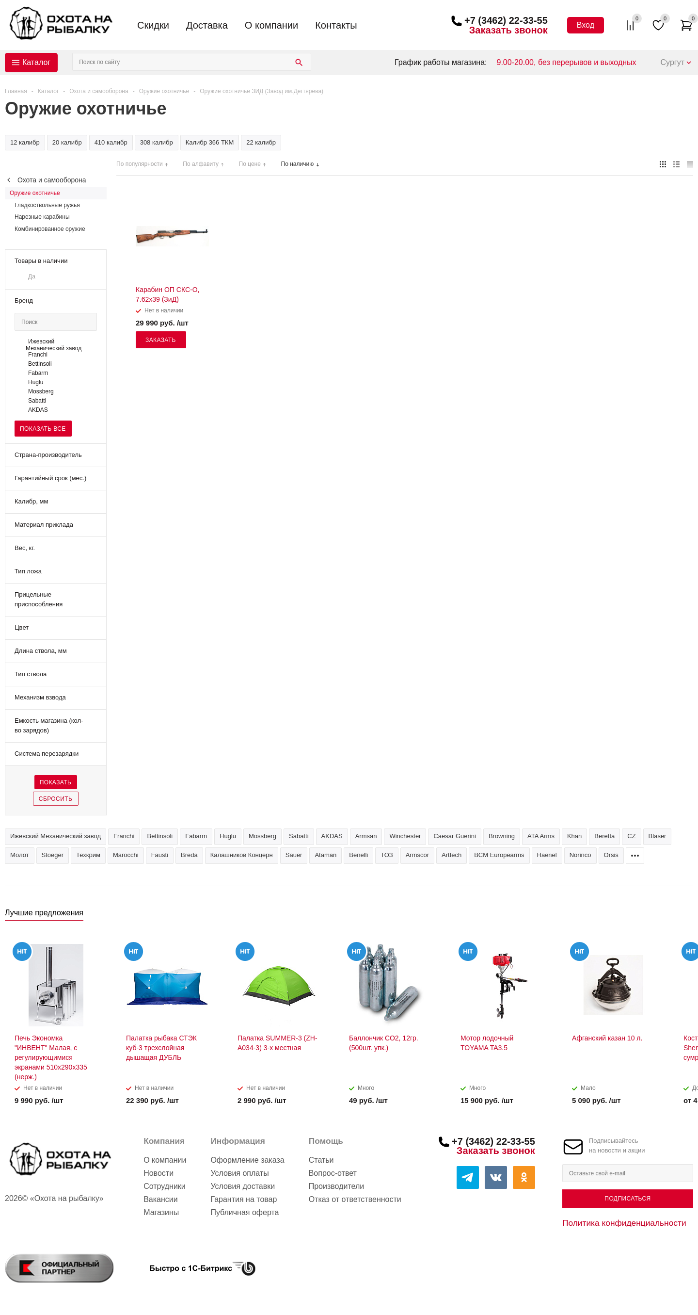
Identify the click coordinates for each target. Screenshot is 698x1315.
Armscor (417, 855)
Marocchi (126, 855)
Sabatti (298, 836)
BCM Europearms (499, 855)
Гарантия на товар (243, 1199)
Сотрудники (164, 1186)
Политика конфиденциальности (624, 1223)
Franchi (123, 836)
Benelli (358, 855)
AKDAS (332, 836)
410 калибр (111, 142)
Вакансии (160, 1199)
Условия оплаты (239, 1173)
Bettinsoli (160, 836)
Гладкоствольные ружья (47, 205)
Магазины (161, 1212)
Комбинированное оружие (50, 229)
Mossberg (262, 836)
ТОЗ (387, 855)
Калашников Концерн (241, 855)
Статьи (321, 1160)
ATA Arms (541, 836)
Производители (337, 1186)
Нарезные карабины (42, 216)
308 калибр (156, 142)
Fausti (159, 855)
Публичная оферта (244, 1212)
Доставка (207, 25)
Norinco (580, 855)
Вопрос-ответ (333, 1173)
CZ (631, 836)
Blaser (657, 836)
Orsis (611, 855)
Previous (670, 916)
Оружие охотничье (35, 193)
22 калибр (261, 142)
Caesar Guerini (454, 836)
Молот (19, 855)
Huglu (228, 836)
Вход (585, 25)
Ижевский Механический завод (55, 836)
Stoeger (53, 855)
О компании (271, 25)
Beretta (604, 836)
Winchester (405, 836)
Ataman (325, 855)
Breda (189, 855)
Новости (158, 1173)
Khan (574, 836)
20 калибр (67, 142)
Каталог (36, 62)
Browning (502, 836)
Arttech (451, 855)
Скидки (153, 25)
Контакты (336, 25)
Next (686, 916)
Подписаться (627, 1198)
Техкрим (88, 855)
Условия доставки (242, 1186)
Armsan (366, 836)
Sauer (294, 855)
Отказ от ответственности (355, 1199)
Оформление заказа (247, 1160)
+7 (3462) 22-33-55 (506, 20)
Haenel (547, 855)
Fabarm (196, 836)
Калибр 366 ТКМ (210, 142)
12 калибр (25, 142)
